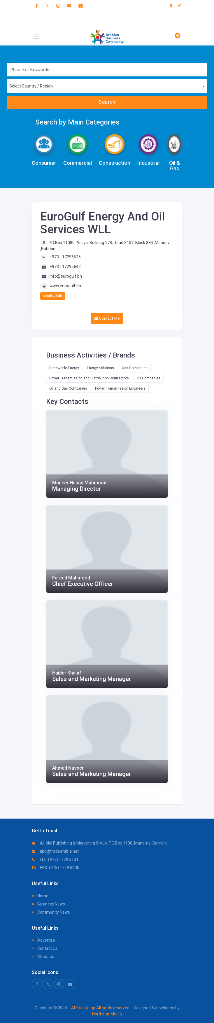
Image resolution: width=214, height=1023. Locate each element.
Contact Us (44, 948)
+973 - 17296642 (65, 266)
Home (40, 896)
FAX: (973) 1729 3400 (55, 867)
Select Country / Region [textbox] (31, 86)
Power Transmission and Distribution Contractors (89, 378)
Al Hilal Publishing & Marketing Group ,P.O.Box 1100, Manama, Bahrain (99, 843)
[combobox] (107, 86)
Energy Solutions (100, 368)
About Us (43, 956)
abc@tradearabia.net (55, 851)
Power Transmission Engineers (120, 388)
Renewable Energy (64, 368)
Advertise (43, 940)
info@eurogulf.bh (66, 276)
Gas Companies (135, 368)
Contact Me (107, 318)
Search (107, 102)
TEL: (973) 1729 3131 (55, 859)
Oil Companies (148, 378)
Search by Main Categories (77, 122)
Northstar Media (107, 1014)
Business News (48, 904)
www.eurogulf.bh (65, 285)
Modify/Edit (52, 296)
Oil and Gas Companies (68, 388)
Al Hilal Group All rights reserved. (100, 1008)
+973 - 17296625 (65, 257)
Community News (51, 912)
